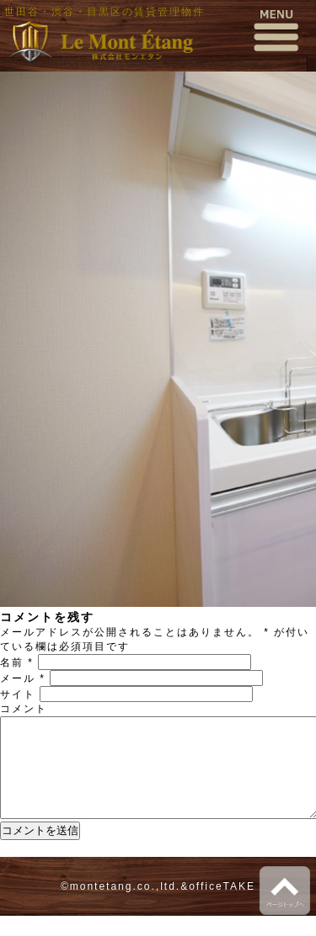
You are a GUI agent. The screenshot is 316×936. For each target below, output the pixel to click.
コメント (23, 709)
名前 (17, 662)
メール (23, 678)
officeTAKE (222, 906)
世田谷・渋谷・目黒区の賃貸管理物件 (104, 12)
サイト (17, 694)
